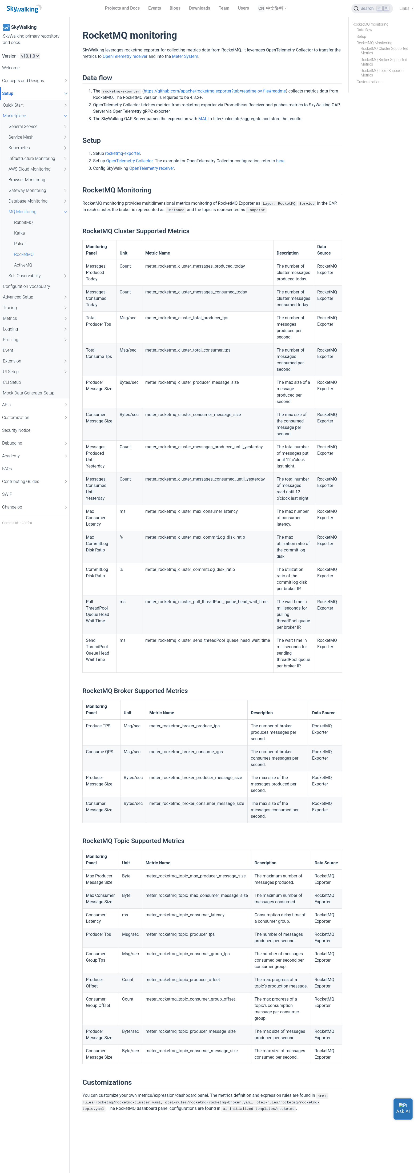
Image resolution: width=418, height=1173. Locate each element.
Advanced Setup (35, 297)
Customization (35, 417)
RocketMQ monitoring (370, 24)
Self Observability (38, 276)
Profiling (35, 340)
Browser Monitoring (27, 179)
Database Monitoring (38, 201)
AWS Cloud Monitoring (38, 169)
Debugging (35, 443)
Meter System (185, 56)
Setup (35, 93)
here (280, 160)
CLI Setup (12, 382)
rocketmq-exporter (122, 153)
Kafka (19, 233)
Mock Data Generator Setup (28, 393)
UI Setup (35, 372)
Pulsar (20, 243)
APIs (35, 405)
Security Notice (16, 430)
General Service (38, 126)
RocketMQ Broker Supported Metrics (384, 62)
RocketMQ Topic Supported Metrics (383, 72)
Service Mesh (38, 137)
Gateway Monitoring (38, 190)
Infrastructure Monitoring (38, 158)
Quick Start (35, 105)
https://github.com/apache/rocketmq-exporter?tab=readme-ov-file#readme (215, 91)
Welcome (11, 67)
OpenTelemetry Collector (129, 160)
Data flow (364, 30)
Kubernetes (38, 148)
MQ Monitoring (39, 211)
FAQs (7, 468)
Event (8, 350)
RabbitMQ (23, 222)
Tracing (35, 308)
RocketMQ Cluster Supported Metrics (384, 50)
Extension (35, 361)
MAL (202, 118)
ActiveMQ (23, 265)
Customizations (369, 82)
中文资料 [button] (274, 8)
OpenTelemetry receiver (125, 56)
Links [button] (405, 8)
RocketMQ (24, 254)
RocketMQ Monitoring (374, 43)
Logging (35, 329)
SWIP (7, 494)
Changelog (35, 507)
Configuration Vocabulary (26, 286)
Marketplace (36, 115)
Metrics (35, 318)
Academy (35, 456)
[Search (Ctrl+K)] (372, 8)
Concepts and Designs (35, 81)
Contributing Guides (35, 481)
